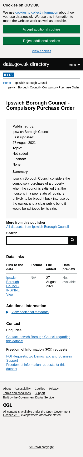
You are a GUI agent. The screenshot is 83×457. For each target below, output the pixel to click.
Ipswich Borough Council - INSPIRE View (13, 286)
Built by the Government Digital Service (28, 397)
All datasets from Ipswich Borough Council (37, 226)
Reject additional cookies (41, 41)
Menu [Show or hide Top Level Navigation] (73, 64)
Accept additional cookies (41, 29)
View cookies (41, 51)
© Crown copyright (41, 447)
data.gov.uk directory (26, 64)
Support (40, 393)
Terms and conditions (17, 393)
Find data (72, 240)
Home (7, 82)
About (7, 388)
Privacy (54, 388)
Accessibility (22, 388)
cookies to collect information (36, 12)
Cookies (40, 388)
